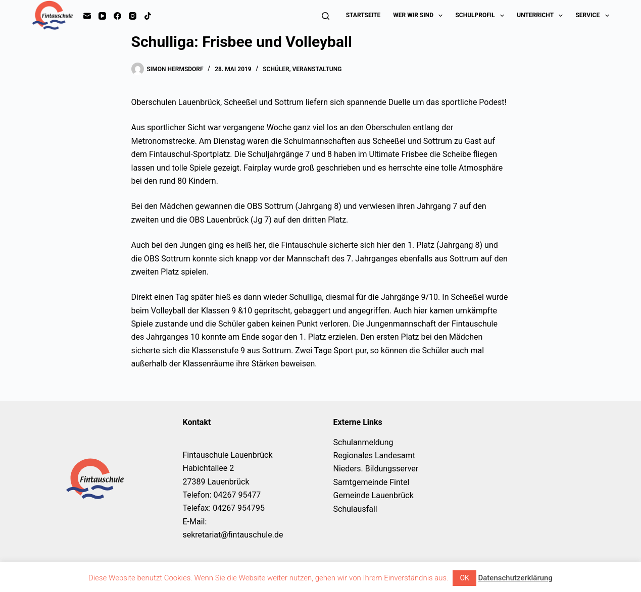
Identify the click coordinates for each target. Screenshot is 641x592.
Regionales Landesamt (374, 455)
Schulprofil (481, 16)
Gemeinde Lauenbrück (373, 495)
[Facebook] (117, 16)
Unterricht (542, 16)
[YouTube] (102, 16)
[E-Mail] (87, 16)
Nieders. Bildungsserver (376, 468)
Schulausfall (355, 509)
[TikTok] (148, 16)
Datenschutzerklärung (515, 577)
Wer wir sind (420, 16)
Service (592, 16)
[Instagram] (132, 16)
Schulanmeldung (363, 442)
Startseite (363, 15)
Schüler (276, 69)
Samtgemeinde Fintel (371, 482)
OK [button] (464, 578)
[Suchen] (325, 16)
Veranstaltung (317, 69)
